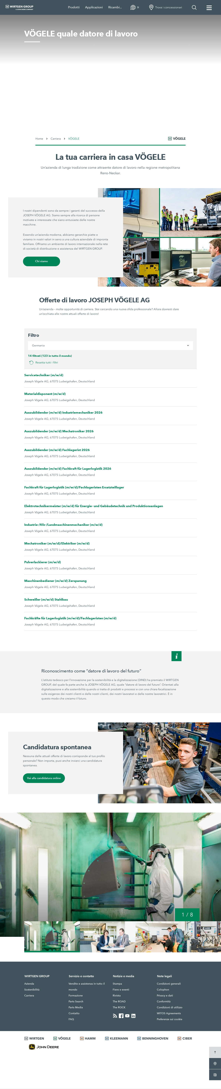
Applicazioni (94, 7)
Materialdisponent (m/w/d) (45, 394)
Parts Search (76, 1001)
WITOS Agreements (169, 1013)
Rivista (117, 996)
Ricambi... (115, 7)
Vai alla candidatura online (44, 778)
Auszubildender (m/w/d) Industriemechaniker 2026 (63, 413)
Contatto (74, 1013)
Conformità (164, 1001)
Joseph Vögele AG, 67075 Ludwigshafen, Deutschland (59, 381)
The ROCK (119, 1007)
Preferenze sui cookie (169, 1019)
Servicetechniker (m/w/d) (43, 375)
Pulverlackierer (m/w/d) (42, 562)
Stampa (117, 984)
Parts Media (76, 1007)
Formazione (76, 996)
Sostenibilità (31, 990)
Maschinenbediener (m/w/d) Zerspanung (55, 581)
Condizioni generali (169, 984)
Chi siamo (41, 261)
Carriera (29, 996)
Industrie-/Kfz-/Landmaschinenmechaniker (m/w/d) (63, 525)
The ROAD (119, 1001)
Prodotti (74, 7)
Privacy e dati (165, 996)
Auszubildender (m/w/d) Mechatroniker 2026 (59, 431)
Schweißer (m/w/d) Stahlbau (46, 600)
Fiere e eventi (121, 990)
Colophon (163, 990)
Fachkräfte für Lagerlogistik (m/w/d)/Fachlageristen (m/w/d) (70, 618)
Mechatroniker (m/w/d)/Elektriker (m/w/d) (57, 544)
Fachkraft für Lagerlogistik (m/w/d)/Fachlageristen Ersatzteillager (74, 488)
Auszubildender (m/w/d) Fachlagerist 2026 (57, 450)
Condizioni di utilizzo (169, 1007)
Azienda (29, 984)
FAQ (71, 1019)
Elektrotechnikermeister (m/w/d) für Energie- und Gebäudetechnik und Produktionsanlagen (93, 506)
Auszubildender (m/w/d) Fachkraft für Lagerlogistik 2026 (67, 469)
